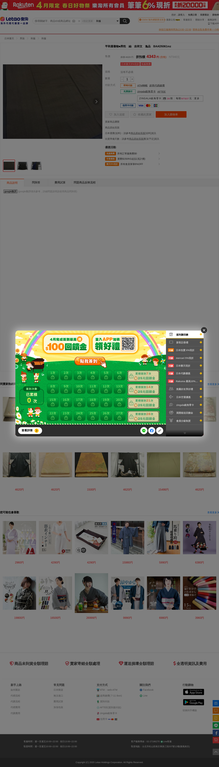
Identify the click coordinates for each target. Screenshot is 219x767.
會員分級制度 (185, 420)
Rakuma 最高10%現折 (185, 381)
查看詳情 (27, 430)
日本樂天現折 (185, 365)
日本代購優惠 (185, 373)
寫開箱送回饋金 (185, 412)
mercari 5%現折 (185, 358)
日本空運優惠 (185, 397)
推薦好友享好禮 (185, 389)
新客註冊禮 (185, 342)
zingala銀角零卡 (185, 404)
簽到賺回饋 (185, 334)
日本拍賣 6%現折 (185, 350)
